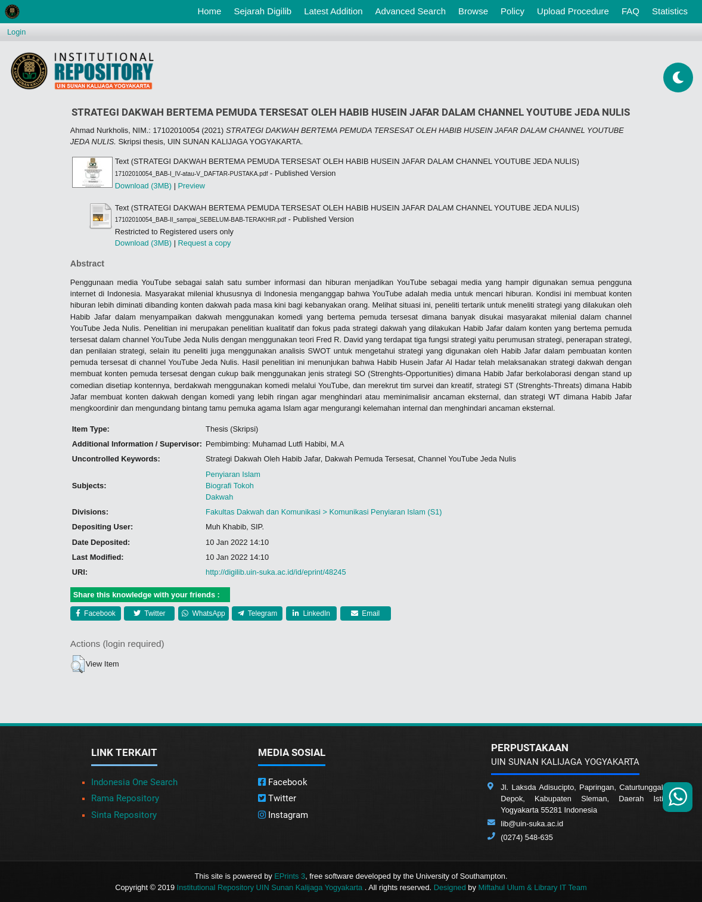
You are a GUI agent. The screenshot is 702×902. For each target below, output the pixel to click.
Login (16, 31)
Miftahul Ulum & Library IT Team (532, 887)
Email (365, 613)
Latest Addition (333, 11)
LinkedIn (311, 613)
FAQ (630, 11)
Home (211, 10)
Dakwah (219, 496)
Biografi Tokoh (230, 485)
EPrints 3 (289, 876)
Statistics (670, 11)
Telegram (257, 613)
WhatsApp (203, 613)
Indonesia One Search (134, 782)
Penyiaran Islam (233, 474)
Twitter (149, 613)
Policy (512, 11)
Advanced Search (410, 11)
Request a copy (204, 242)
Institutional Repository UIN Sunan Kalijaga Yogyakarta (271, 887)
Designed (450, 887)
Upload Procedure (573, 11)
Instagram (283, 815)
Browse (473, 11)
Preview (192, 185)
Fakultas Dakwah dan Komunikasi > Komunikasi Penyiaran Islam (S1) (324, 511)
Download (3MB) (143, 185)
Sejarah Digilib (262, 11)
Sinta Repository (124, 815)
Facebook (96, 613)
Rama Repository (125, 798)
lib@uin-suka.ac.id (532, 823)
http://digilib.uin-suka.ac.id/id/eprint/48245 (276, 572)
